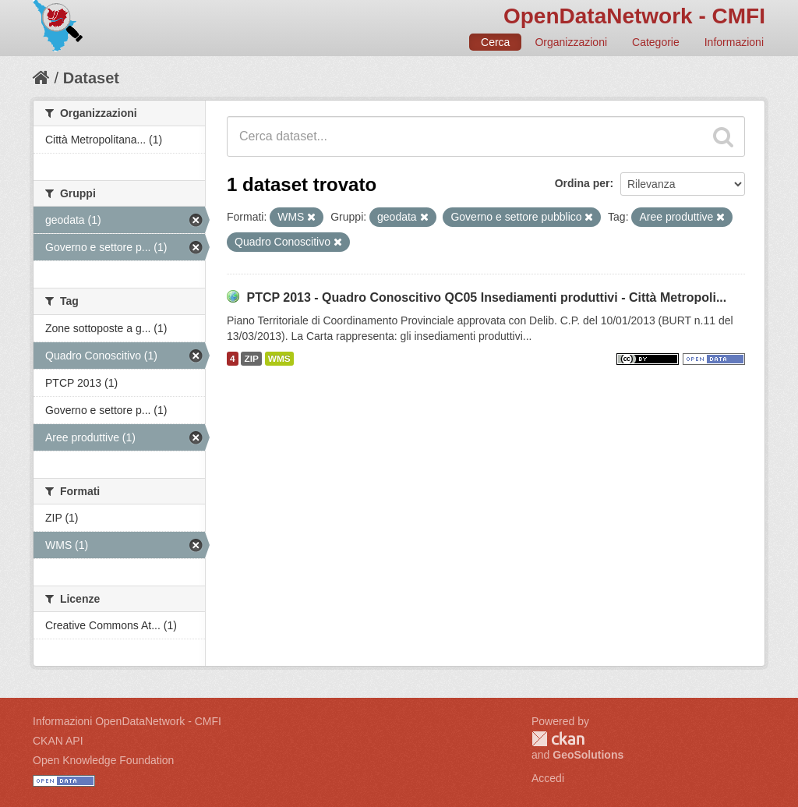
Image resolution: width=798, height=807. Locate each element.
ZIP (251, 358)
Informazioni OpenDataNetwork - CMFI (127, 721)
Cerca (495, 42)
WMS (279, 358)
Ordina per (582, 183)
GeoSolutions (588, 755)
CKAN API (58, 740)
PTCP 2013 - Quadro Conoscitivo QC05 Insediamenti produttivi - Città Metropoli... (486, 297)
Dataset (91, 78)
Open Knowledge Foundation (103, 760)
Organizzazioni (571, 42)
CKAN (557, 739)
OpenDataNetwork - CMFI (634, 16)
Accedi (547, 778)
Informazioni (734, 42)
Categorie (656, 42)
